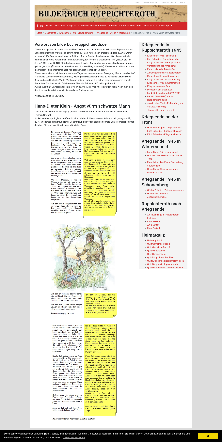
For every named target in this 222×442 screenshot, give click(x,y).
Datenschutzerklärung (168, 2)
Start (40, 25)
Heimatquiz (165, 25)
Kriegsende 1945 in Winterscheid (113, 33)
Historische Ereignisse (66, 25)
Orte (48, 25)
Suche (137, 2)
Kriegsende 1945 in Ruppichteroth (76, 33)
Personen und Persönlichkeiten (124, 25)
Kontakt (182, 2)
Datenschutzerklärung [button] (74, 437)
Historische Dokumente (93, 25)
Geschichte (149, 25)
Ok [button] (208, 436)
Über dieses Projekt (150, 2)
